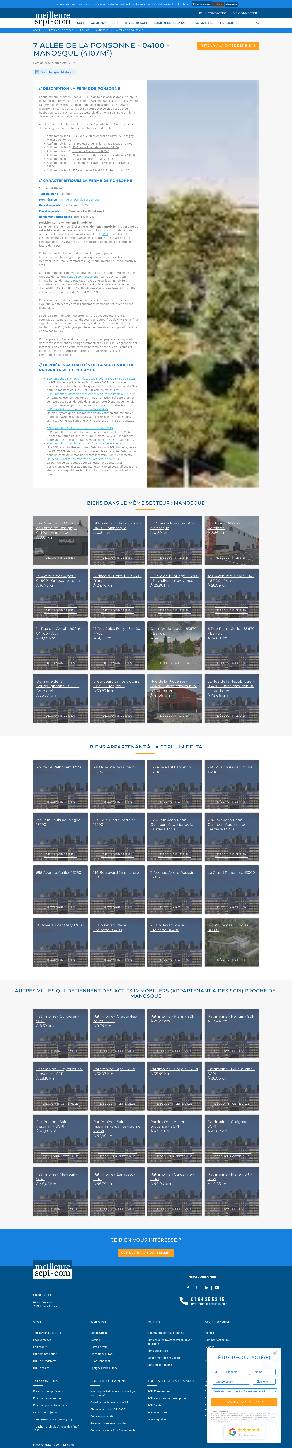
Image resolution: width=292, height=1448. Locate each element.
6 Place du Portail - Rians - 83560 (93, 159)
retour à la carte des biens (228, 45)
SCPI (80, 23)
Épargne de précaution (47, 1398)
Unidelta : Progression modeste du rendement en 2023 (83, 459)
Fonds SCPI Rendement (83, 276)
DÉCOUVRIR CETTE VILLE (60, 1051)
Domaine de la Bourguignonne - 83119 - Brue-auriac (57, 686)
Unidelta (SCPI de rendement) (80, 199)
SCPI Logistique (157, 1419)
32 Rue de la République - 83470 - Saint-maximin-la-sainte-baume (231, 686)
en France (104, 101)
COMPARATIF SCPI (105, 23)
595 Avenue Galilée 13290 (58, 872)
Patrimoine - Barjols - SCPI (174, 1069)
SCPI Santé (154, 1405)
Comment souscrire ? (217, 1340)
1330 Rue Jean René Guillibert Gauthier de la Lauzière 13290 (172, 824)
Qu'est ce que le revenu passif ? (109, 1402)
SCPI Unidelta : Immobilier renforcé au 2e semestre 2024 (84, 443)
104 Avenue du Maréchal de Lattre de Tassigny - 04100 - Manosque (58, 528)
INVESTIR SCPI (136, 23)
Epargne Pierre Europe (104, 1368)
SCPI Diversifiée (157, 1412)
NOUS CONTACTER (212, 13)
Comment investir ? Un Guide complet (113, 1430)
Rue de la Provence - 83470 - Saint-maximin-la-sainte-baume (173, 686)
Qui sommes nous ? (45, 1354)
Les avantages (42, 1340)
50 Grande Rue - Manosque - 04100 (95, 147)
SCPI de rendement (44, 1361)
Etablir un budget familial (48, 1391)
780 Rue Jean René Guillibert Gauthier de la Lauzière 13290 (229, 824)
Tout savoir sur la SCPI (47, 1333)
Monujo (209, 1333)
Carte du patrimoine (159, 1365)
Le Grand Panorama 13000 (231, 872)
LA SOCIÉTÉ (229, 23)
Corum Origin (98, 1333)
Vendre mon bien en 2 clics (163, 1358)
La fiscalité (40, 1347)
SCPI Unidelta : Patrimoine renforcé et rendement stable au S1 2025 (91, 394)
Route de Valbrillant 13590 (59, 767)
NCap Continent (100, 1361)
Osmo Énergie (98, 1347)
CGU (56, 1444)
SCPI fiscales (41, 1368)
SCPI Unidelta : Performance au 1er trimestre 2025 (80, 428)
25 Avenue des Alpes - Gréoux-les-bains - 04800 (103, 155)
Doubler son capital (102, 1416)
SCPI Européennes (158, 1391)
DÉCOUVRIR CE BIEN (60, 557)
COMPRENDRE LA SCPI (171, 23)
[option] (203, 284)
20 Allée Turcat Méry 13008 (60, 925)
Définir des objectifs (45, 1412)
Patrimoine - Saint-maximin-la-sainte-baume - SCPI (117, 1126)
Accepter (231, 4)
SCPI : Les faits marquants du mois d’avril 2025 (77, 409)
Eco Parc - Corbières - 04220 (90, 151)
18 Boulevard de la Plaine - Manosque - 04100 (102, 143)
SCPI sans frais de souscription (166, 1398)
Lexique (209, 1347)
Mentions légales (42, 1444)
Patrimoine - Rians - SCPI (173, 1016)
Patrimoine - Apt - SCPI (114, 1069)
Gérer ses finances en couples (108, 1423)
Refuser (218, 4)
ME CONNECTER (245, 13)
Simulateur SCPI (157, 1351)
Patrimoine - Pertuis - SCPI (232, 1016)
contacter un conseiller (146, 1252)
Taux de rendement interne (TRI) (52, 1419)
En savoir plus (201, 4)
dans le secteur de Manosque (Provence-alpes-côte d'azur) (88, 99)
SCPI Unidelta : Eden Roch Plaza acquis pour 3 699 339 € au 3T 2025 (91, 378)
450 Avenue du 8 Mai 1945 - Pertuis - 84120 (100, 170)
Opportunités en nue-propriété (165, 1333)
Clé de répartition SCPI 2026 (107, 1409)
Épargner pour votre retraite (50, 1405)
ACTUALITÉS (204, 23)
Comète (95, 1340)
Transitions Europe (102, 1354)
